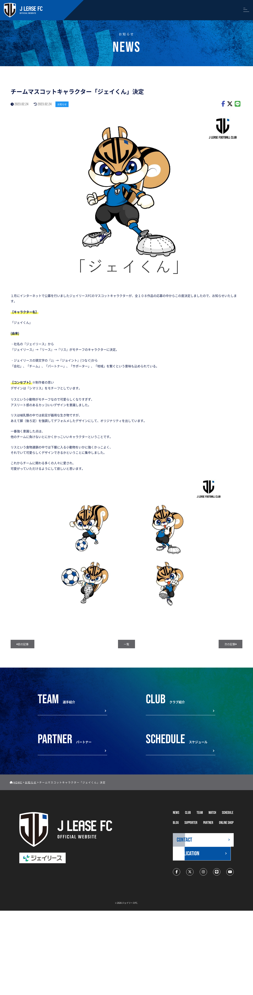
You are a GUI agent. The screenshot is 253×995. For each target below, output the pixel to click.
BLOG (176, 823)
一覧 (126, 644)
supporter (190, 823)
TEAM (200, 813)
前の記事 (22, 644)
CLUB (188, 813)
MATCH (212, 813)
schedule (227, 813)
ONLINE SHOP (226, 823)
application (188, 853)
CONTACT (184, 839)
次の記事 (230, 644)
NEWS (176, 813)
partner (208, 823)
